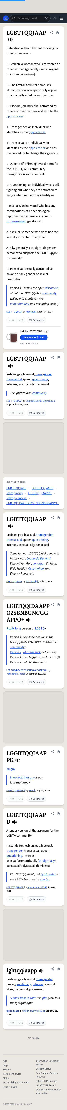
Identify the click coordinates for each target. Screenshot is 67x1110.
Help (5, 1065)
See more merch (29, 343)
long (18, 628)
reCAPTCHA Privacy (46, 1081)
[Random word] (46, 18)
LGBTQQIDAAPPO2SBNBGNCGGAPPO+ (32, 503)
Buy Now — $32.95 (34, 337)
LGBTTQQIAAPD (42, 488)
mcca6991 (31, 312)
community (49, 293)
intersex (38, 984)
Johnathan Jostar (15, 674)
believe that (28, 998)
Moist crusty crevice (34, 1011)
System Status (43, 1069)
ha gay (10, 769)
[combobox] (30, 18)
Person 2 (15, 652)
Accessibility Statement (15, 1082)
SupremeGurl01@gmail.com (41, 401)
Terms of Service (12, 1074)
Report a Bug (10, 1087)
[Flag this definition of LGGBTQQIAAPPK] (59, 752)
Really (10, 628)
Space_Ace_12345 (37, 887)
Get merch (36, 320)
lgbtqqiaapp (14, 493)
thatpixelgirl (32, 581)
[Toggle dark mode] (55, 18)
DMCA (6, 1078)
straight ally (47, 861)
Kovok (32, 790)
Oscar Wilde (36, 568)
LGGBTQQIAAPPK (40, 493)
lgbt (44, 998)
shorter (44, 879)
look (20, 777)
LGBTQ (40, 628)
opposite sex (14, 116)
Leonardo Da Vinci (39, 558)
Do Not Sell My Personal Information (48, 1091)
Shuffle (33, 1038)
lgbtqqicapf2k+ (16, 498)
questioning (40, 379)
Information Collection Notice (47, 1062)
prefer (52, 874)
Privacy (7, 1069)
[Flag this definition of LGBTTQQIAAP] (58, 33)
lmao (13, 777)
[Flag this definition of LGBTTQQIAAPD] (59, 813)
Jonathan (39, 563)
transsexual (14, 379)
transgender (43, 374)
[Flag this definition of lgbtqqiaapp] (59, 969)
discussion (51, 288)
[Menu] (61, 18)
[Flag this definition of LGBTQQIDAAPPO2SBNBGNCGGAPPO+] (59, 604)
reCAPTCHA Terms (46, 1085)
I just (44, 874)
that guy (29, 777)
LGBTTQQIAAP (14, 312)
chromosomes (16, 221)
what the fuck (32, 652)
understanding (19, 304)
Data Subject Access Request (47, 1075)
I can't (15, 998)
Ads (5, 1061)
